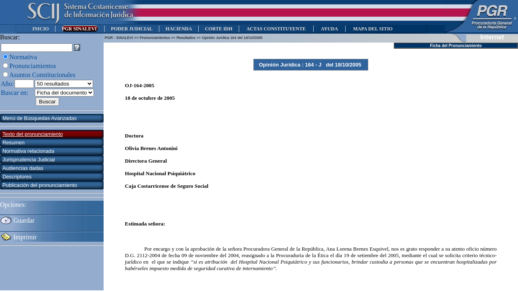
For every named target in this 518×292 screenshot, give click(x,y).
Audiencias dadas (22, 168)
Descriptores (17, 177)
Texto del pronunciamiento (32, 134)
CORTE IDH (218, 29)
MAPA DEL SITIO (373, 29)
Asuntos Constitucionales (42, 74)
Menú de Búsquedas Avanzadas (39, 118)
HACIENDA (179, 29)
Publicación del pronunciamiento (39, 185)
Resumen (13, 143)
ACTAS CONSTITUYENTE (276, 29)
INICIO (40, 29)
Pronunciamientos (32, 65)
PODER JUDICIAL (132, 29)
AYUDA (329, 29)
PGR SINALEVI (80, 29)
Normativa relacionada (28, 151)
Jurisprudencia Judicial (28, 160)
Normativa (23, 57)
